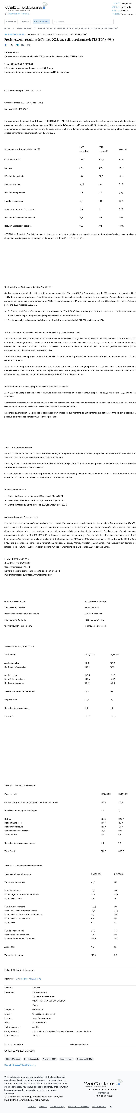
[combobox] (83, 21)
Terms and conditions (78, 1106)
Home (7, 28)
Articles (124, 10)
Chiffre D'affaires (13, 1059)
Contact (32, 1106)
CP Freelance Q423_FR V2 (28, 978)
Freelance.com (66, 1059)
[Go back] (14, 34)
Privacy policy (99, 1106)
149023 (116, 10)
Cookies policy (57, 1106)
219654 (116, 7)
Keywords (126, 7)
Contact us (103, 1092)
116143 (116, 14)
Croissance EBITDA (84, 1059)
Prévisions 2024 (49, 1059)
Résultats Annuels (31, 1059)
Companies (126, 3)
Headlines (11, 21)
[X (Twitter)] (111, 1107)
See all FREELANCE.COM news (20, 1065)
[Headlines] (26, 6)
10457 (116, 3)
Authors (43, 1106)
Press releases (128, 14)
